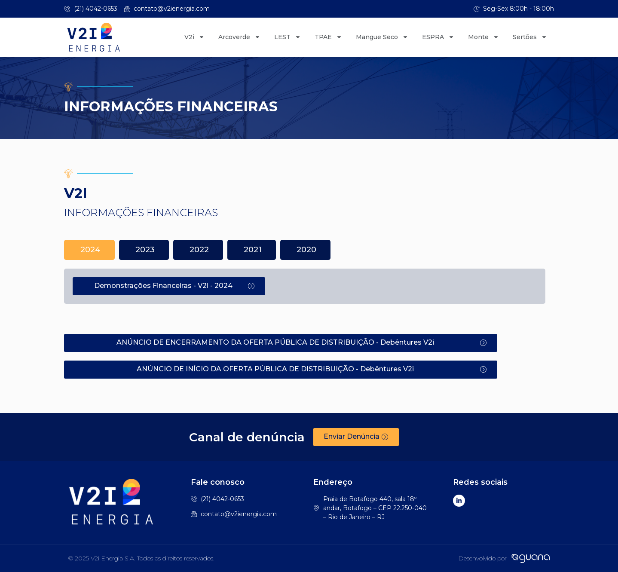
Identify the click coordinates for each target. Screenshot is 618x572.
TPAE (328, 37)
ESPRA (438, 37)
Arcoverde (239, 37)
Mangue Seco (382, 37)
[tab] (89, 250)
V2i (194, 37)
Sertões (530, 37)
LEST (287, 37)
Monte (483, 37)
